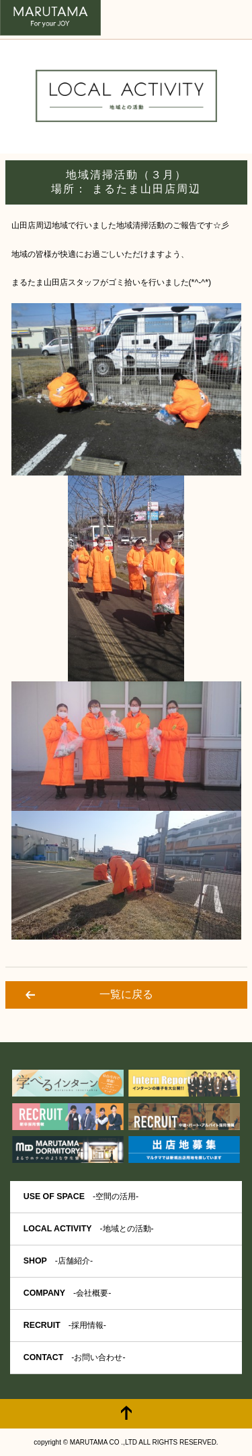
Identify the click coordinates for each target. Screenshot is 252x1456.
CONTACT (75, 1357)
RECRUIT (65, 1325)
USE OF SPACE (81, 1196)
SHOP (58, 1261)
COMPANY (68, 1293)
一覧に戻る (126, 994)
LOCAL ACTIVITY (89, 1228)
